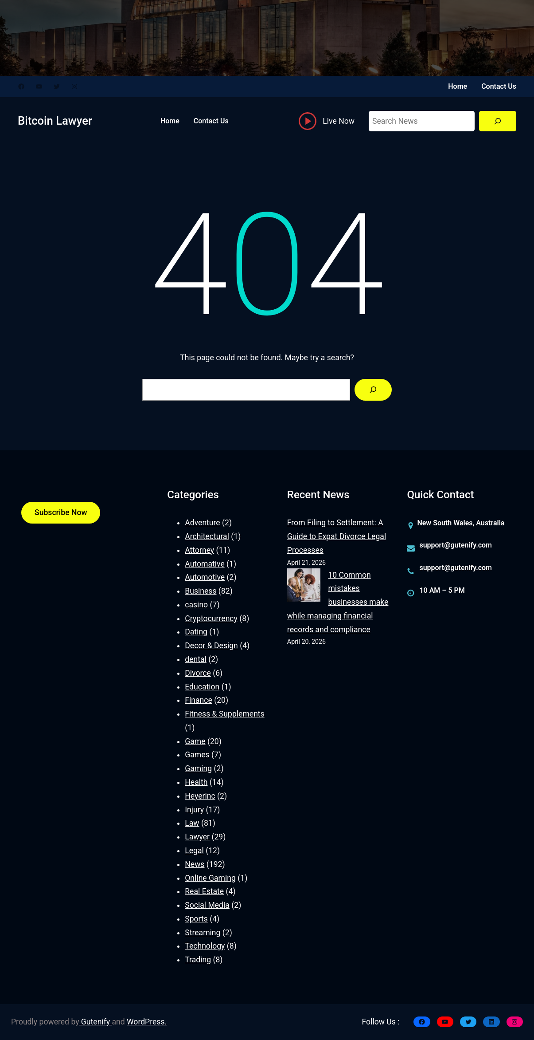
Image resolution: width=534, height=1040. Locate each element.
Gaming (198, 768)
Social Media (207, 905)
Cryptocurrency (211, 618)
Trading (198, 959)
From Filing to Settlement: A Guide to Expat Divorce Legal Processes (336, 536)
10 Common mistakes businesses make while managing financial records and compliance (338, 602)
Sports (196, 918)
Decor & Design (211, 645)
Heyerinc (200, 796)
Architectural (207, 536)
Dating (196, 631)
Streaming (202, 932)
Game (195, 741)
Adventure (202, 522)
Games (197, 754)
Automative (204, 563)
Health (196, 782)
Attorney (199, 550)
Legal (194, 850)
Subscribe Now (61, 512)
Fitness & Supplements (224, 713)
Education (202, 686)
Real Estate (204, 891)
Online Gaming (210, 878)
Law (192, 823)
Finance (198, 700)
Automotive (205, 577)
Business (200, 591)
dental (196, 659)
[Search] (497, 121)
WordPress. (147, 1021)
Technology (205, 946)
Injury (194, 809)
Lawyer (197, 836)
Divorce (198, 673)
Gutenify (95, 1021)
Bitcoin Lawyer (55, 120)
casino (196, 604)
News (194, 864)
